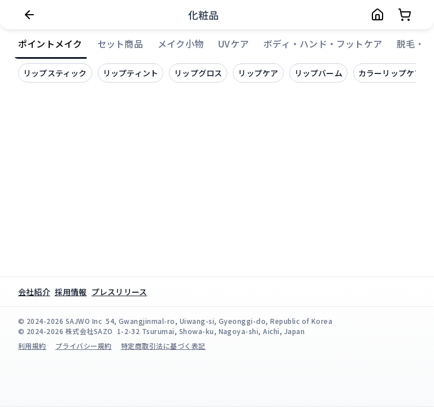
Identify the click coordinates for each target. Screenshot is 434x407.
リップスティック (55, 73)
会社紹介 (34, 291)
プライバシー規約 (83, 345)
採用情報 (71, 291)
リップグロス (198, 73)
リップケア (258, 73)
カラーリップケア (390, 73)
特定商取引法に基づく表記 (163, 345)
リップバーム (318, 73)
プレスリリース (119, 291)
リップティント (130, 73)
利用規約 (32, 345)
